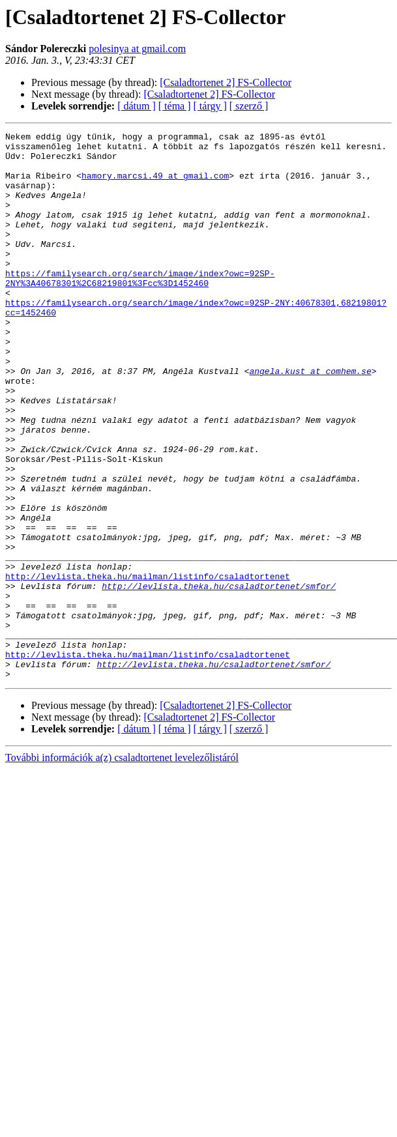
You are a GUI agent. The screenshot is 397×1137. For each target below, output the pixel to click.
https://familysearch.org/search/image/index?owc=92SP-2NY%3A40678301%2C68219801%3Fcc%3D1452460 (139, 308)
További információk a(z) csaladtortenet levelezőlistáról (122, 866)
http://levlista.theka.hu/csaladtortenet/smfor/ (219, 678)
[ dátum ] (136, 105)
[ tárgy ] (210, 105)
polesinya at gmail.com (137, 48)
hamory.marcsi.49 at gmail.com (155, 185)
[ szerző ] (249, 105)
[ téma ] (174, 105)
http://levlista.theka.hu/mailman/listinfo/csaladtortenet (147, 666)
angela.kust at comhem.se (310, 419)
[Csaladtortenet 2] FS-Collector (225, 82)
